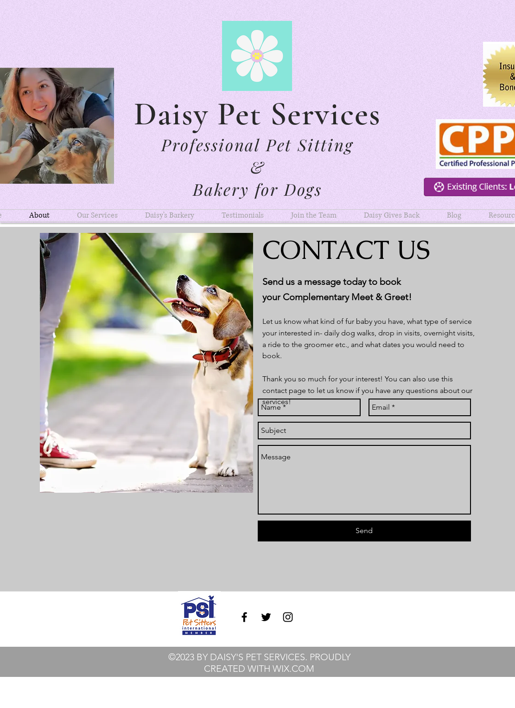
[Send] (364, 531)
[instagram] (287, 617)
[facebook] (244, 617)
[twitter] (266, 617)
